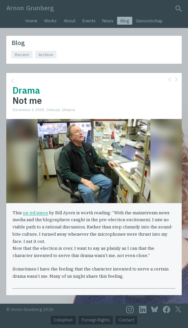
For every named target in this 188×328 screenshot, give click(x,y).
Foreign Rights (96, 320)
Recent (22, 55)
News (107, 21)
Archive (45, 55)
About (70, 21)
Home (31, 21)
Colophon (63, 320)
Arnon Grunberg (30, 8)
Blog (124, 21)
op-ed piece (35, 213)
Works (50, 21)
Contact (126, 320)
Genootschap (149, 21)
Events (89, 21)
